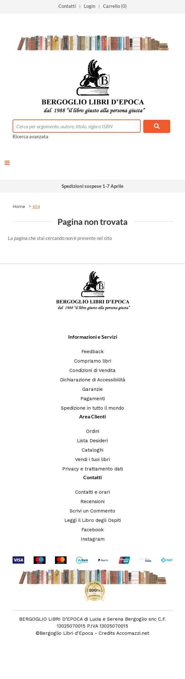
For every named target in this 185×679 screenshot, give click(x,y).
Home (19, 206)
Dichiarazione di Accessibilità (92, 380)
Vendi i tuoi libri (92, 459)
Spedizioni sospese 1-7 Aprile (92, 186)
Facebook (92, 530)
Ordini (92, 431)
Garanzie (92, 389)
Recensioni (92, 501)
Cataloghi (92, 450)
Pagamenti (92, 398)
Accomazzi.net (132, 633)
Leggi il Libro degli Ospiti (92, 520)
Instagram (93, 539)
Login (89, 6)
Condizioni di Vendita (92, 370)
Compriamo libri (92, 361)
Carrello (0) (115, 6)
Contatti (67, 6)
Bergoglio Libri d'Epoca (66, 633)
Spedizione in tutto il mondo (92, 408)
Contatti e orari (92, 492)
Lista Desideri (92, 440)
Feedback (92, 351)
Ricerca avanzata (30, 136)
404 (36, 206)
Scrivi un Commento (92, 511)
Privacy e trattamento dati (92, 469)
